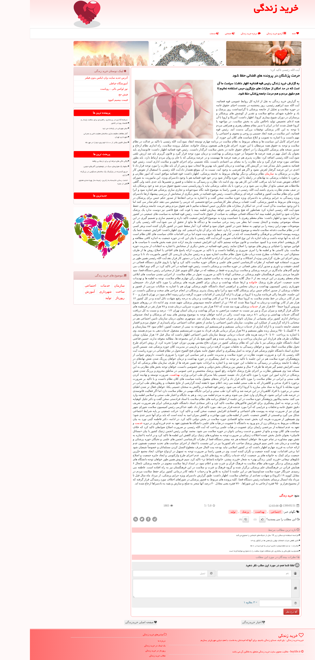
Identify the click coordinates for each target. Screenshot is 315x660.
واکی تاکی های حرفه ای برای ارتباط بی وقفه (80, 161)
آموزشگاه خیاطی (88, 83)
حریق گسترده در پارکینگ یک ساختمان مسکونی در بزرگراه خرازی (74, 173)
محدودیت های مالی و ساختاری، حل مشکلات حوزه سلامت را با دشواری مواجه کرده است (234, 551)
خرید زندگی (256, 495)
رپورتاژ (90, 298)
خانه (265, 33)
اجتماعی (200, 33)
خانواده (223, 282)
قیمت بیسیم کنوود (88, 99)
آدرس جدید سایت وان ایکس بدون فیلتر (76, 77)
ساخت (90, 291)
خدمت (109, 423)
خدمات (184, 33)
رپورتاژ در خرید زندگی (126, 651)
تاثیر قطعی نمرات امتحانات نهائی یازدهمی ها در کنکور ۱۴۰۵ (244, 541)
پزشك (215, 511)
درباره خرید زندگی (221, 33)
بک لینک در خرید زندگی (125, 646)
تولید (203, 511)
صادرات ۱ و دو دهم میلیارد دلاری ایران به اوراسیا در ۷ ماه (244, 546)
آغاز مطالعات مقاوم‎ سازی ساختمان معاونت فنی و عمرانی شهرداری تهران (76, 135)
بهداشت (145, 374)
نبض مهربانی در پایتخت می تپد (85, 128)
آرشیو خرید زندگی (246, 33)
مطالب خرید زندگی (127, 656)
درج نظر (261, 611)
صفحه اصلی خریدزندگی (111, 622)
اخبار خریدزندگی (223, 622)
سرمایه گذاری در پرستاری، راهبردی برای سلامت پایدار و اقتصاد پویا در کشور (74, 121)
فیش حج (93, 94)
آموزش (60, 291)
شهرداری (75, 291)
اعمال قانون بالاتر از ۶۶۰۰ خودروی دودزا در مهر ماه (76, 142)
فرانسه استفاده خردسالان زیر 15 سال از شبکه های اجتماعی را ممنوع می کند (237, 535)
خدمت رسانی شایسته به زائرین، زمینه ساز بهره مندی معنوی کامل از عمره (73, 182)
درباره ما (132, 641)
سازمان (239, 173)
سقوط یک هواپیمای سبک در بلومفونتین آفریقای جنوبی (76, 166)
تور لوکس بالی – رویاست (84, 88)
